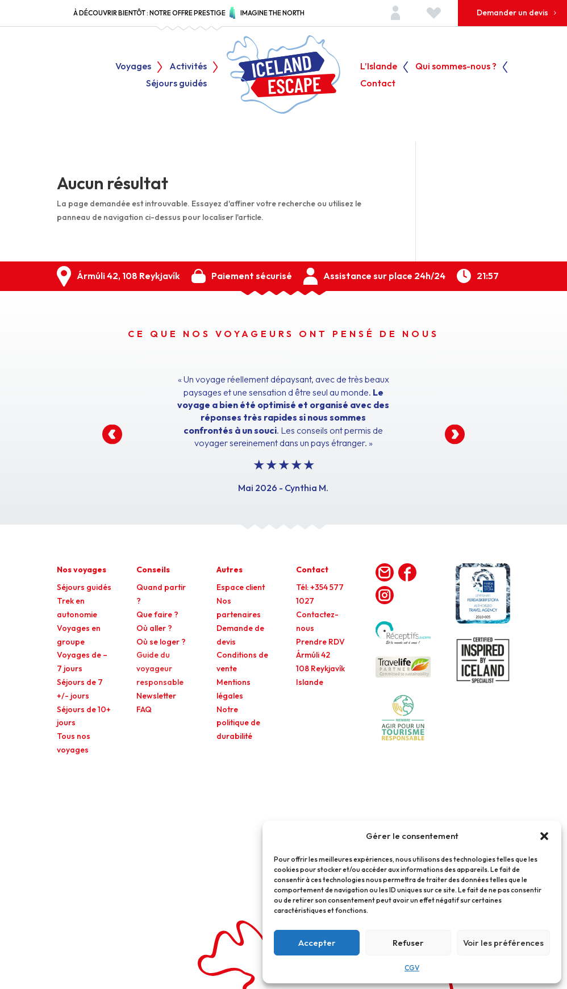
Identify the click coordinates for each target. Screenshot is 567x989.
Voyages (133, 67)
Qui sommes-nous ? (456, 67)
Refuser (408, 942)
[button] (544, 836)
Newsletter (156, 696)
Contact (377, 84)
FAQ (144, 709)
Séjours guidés (176, 84)
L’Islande (378, 67)
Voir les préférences (503, 942)
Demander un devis (512, 12)
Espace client (240, 587)
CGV (412, 967)
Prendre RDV (320, 642)
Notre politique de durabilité (238, 723)
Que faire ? (157, 614)
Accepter (317, 942)
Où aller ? (154, 628)
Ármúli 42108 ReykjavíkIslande (320, 668)
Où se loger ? (161, 642)
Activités (188, 67)
